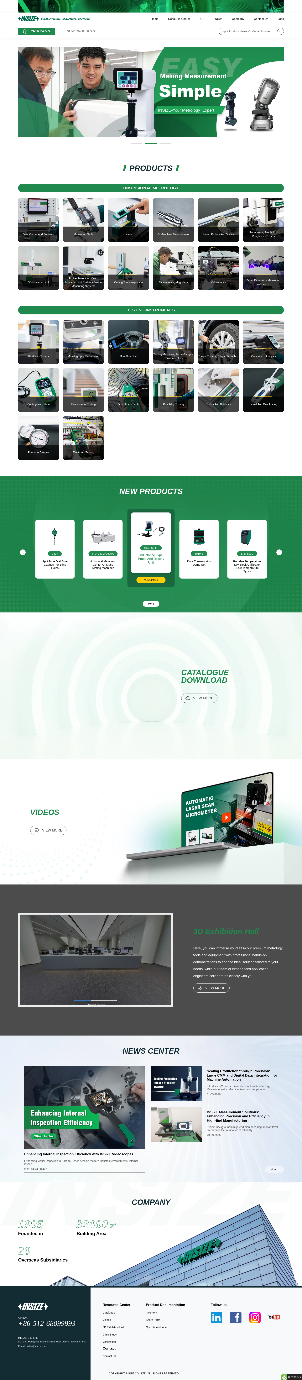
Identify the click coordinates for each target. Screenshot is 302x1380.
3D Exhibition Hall (113, 1327)
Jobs (281, 18)
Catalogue (109, 1312)
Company (238, 18)
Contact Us (261, 18)
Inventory (151, 1312)
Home (155, 18)
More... (274, 1169)
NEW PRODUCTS (80, 31)
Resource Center (179, 18)
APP (202, 18)
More (151, 603)
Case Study (110, 1334)
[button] (136, 143)
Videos (107, 1319)
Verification (109, 1341)
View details (151, 580)
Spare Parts (153, 1319)
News (218, 18)
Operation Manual (156, 1327)
